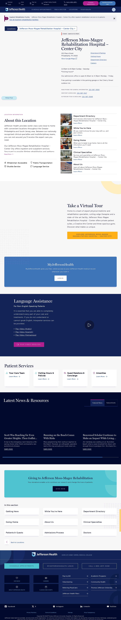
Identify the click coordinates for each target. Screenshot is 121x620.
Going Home (12, 522)
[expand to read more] (8, 154)
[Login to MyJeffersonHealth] (60, 278)
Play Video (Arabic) (23, 329)
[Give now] (60, 489)
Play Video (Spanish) (24, 332)
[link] (24, 20)
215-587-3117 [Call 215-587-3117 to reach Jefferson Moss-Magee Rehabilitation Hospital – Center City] (82, 93)
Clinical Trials (10, 3)
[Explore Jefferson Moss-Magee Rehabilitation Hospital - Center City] (92, 235)
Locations (11, 29)
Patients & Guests (14, 532)
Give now (22, 3)
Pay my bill (34, 3)
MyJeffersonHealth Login (107, 3)
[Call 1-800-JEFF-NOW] (99, 566)
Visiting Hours (96, 56)
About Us (49, 522)
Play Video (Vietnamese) (25, 335)
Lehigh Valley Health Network (50, 3)
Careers (93, 63)
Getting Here (12, 511)
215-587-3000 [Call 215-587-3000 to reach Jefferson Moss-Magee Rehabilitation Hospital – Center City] (94, 90)
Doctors (87, 532)
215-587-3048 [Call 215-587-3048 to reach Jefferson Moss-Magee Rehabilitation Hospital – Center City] (87, 97)
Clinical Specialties (92, 522)
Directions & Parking (98, 53)
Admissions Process (54, 532)
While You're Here (53, 511)
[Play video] (29, 344)
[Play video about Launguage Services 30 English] (75, 325)
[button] (52, 457)
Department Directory (99, 60)
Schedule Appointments (91, 3)
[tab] (97, 403)
